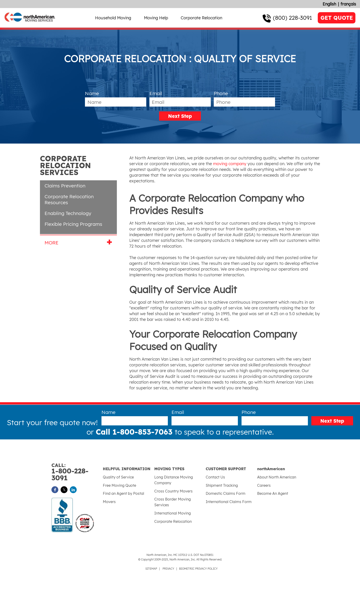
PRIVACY (168, 568)
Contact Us (215, 477)
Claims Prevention (65, 186)
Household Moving (113, 17)
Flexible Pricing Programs (73, 224)
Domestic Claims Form (225, 493)
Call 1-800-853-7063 (135, 431)
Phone (221, 93)
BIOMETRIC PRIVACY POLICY (198, 568)
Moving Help (156, 17)
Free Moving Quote (119, 485)
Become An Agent (272, 493)
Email (155, 93)
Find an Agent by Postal (123, 493)
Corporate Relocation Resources (69, 199)
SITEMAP (151, 568)
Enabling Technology (68, 213)
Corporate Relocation (201, 17)
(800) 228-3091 (292, 17)
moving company (229, 163)
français (348, 4)
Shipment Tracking (222, 485)
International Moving (172, 513)
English (329, 4)
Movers (109, 501)
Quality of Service (118, 477)
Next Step (180, 116)
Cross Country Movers (173, 491)
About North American (276, 477)
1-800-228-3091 (77, 472)
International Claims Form (229, 501)
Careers (264, 485)
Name (92, 93)
